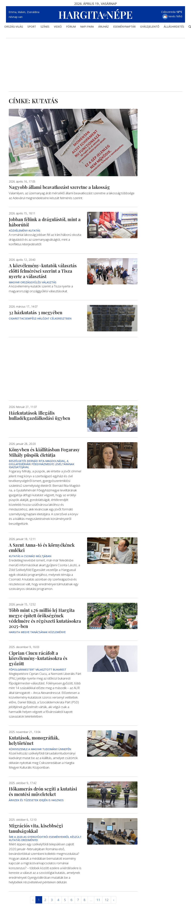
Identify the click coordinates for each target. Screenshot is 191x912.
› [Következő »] (113, 900)
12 (107, 900)
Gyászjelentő (149, 27)
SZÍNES (44, 27)
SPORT (31, 27)
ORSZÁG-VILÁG (13, 27)
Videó (58, 27)
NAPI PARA (87, 27)
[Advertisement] (95, 60)
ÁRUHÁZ (103, 27)
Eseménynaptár (124, 27)
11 (98, 900)
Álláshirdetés (174, 27)
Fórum (71, 27)
